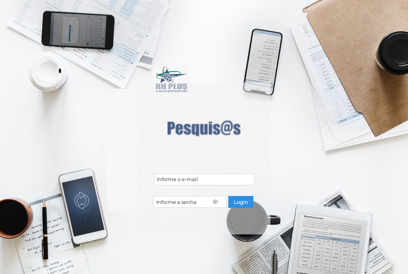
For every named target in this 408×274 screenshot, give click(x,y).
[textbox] (204, 179)
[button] (240, 202)
